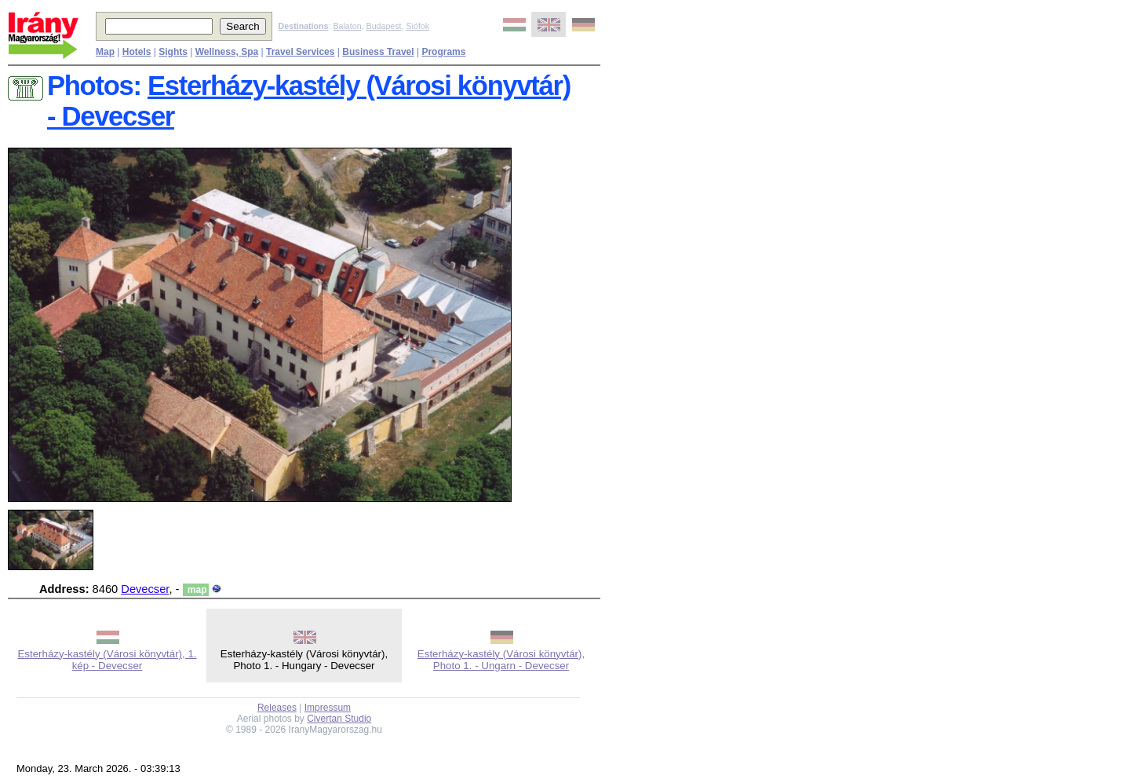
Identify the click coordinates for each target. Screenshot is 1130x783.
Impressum (327, 707)
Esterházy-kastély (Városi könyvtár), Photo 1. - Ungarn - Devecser (501, 659)
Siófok (417, 26)
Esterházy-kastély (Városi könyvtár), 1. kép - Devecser (106, 659)
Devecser (145, 589)
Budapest (384, 26)
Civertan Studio (339, 718)
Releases (277, 707)
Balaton (347, 26)
